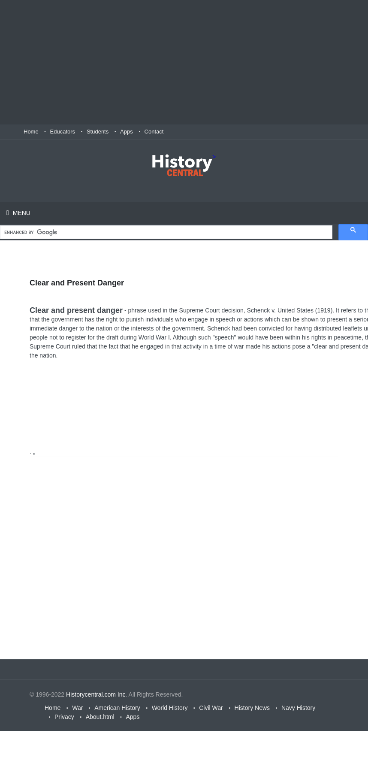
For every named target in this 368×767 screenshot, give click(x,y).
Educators (62, 131)
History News (252, 707)
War (77, 707)
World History (170, 707)
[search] (165, 232)
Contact (154, 131)
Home (31, 131)
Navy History (298, 707)
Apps (126, 131)
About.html (100, 716)
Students (98, 131)
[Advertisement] (184, 62)
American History (117, 707)
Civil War (211, 707)
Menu (20, 212)
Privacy (64, 716)
